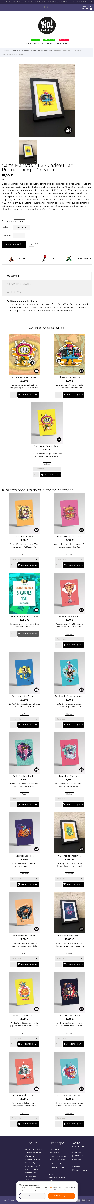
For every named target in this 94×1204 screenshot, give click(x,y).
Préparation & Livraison (19, 284)
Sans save (32, 1196)
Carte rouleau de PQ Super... (24, 1095)
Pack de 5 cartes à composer (24, 616)
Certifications (14, 292)
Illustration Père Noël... (70, 776)
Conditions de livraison (58, 1156)
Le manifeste (54, 1149)
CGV (51, 1170)
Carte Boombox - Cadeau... (24, 936)
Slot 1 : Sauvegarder (61, 1196)
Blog (51, 1174)
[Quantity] (13, 395)
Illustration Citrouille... (24, 856)
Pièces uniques (31, 1173)
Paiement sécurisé (57, 1160)
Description (13, 276)
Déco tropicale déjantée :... (24, 1015)
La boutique (54, 1153)
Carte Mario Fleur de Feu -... (47, 446)
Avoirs (74, 1163)
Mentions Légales (56, 1167)
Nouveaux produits (33, 1149)
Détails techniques (61, 1190)
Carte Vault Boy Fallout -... (24, 696)
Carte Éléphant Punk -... (24, 776)
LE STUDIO (33, 42)
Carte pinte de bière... (24, 536)
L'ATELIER (48, 42)
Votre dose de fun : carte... (69, 536)
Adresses (76, 1166)
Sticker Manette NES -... (69, 377)
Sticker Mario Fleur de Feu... (24, 377)
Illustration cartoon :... (69, 616)
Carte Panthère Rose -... (69, 936)
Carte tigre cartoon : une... (69, 1095)
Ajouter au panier (14, 244)
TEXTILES (63, 42)
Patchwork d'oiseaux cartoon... (69, 696)
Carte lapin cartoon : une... (69, 1015)
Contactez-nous (55, 1163)
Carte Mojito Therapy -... (69, 856)
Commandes (77, 1159)
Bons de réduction (80, 1170)
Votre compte (78, 1144)
